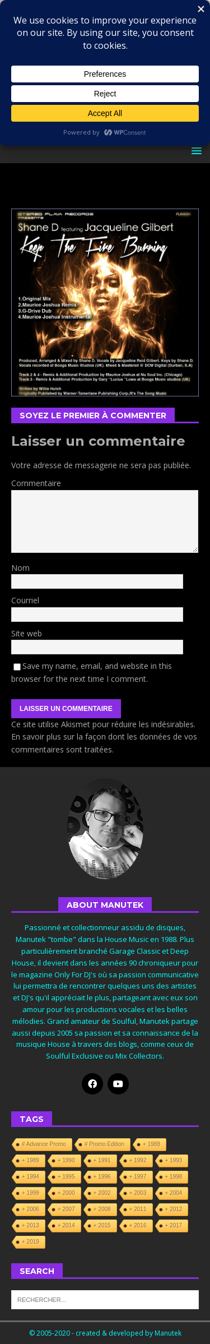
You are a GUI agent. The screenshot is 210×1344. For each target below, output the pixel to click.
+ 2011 (138, 1209)
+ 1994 (30, 1177)
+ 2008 (102, 1209)
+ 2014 (66, 1225)
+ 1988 (151, 1144)
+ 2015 (102, 1225)
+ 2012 (174, 1209)
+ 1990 (66, 1160)
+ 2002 (102, 1193)
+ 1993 (174, 1160)
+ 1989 (30, 1160)
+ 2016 (138, 1225)
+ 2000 (66, 1193)
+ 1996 (102, 1177)
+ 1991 (102, 1160)
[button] (194, 150)
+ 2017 (174, 1225)
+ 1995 (66, 1177)
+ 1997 (138, 1177)
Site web (26, 633)
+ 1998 (174, 1177)
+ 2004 (174, 1193)
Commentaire (36, 483)
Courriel (25, 600)
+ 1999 (30, 1193)
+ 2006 (30, 1209)
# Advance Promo (44, 1144)
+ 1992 (138, 1160)
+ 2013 (30, 1225)
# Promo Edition (104, 1144)
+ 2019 (30, 1242)
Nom (20, 567)
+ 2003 (138, 1193)
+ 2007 (66, 1209)
